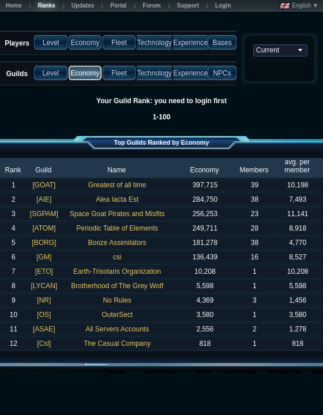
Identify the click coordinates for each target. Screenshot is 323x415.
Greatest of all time (117, 185)
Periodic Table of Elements (117, 228)
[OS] (44, 315)
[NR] (44, 300)
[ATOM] (43, 228)
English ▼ (299, 5)
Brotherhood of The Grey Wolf (117, 286)
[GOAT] (43, 185)
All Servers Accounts (117, 329)
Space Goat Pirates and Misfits (117, 214)
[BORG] (44, 243)
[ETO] (44, 271)
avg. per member (297, 166)
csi (117, 257)
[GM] (43, 257)
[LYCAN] (44, 286)
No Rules (117, 300)
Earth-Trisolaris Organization (117, 271)
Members (253, 170)
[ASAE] (44, 329)
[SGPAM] (44, 214)
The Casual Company (117, 343)
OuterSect (117, 315)
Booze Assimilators (117, 243)
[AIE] (43, 199)
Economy (204, 170)
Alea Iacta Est (117, 199)
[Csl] (44, 343)
